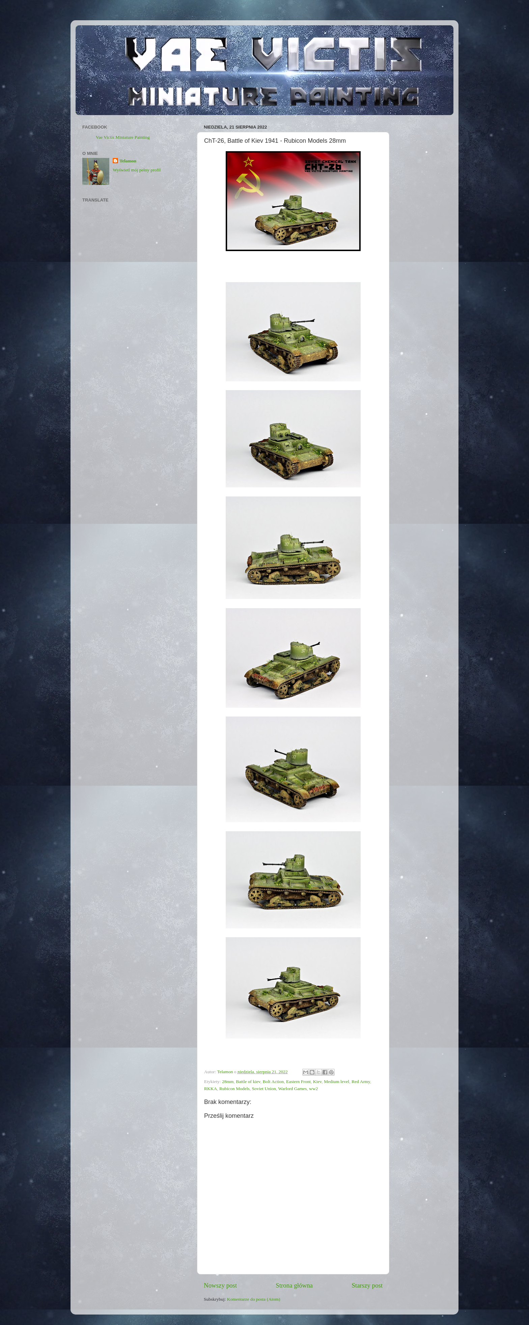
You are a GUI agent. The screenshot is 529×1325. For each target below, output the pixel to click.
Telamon (127, 160)
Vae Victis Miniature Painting (123, 137)
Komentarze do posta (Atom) (253, 1299)
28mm (228, 1081)
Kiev (317, 1081)
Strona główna (294, 1285)
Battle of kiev (248, 1081)
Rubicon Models (234, 1088)
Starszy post (367, 1285)
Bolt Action (273, 1081)
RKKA (210, 1088)
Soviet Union (264, 1088)
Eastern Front (298, 1081)
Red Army (361, 1081)
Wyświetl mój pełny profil (137, 169)
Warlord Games (292, 1088)
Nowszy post (220, 1285)
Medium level (336, 1081)
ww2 (313, 1088)
